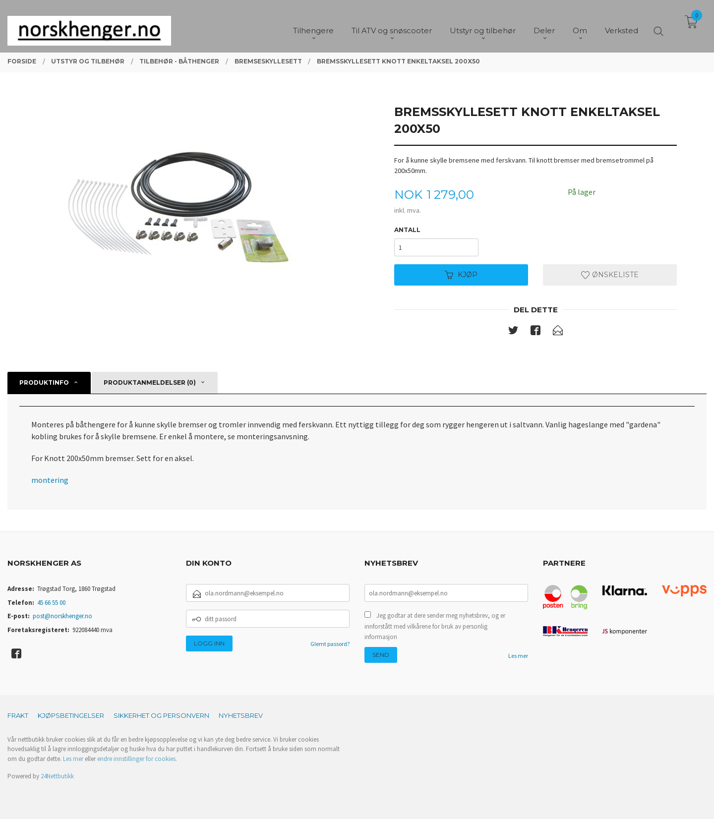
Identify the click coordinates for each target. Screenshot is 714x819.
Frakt (17, 715)
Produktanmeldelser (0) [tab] (150, 382)
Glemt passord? (330, 643)
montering (49, 480)
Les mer (518, 655)
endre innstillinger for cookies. (137, 759)
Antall (407, 230)
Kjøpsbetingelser (71, 715)
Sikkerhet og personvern (161, 715)
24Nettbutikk (57, 776)
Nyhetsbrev (241, 715)
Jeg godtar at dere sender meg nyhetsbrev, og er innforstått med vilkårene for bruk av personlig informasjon (434, 626)
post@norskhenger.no (62, 616)
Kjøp (461, 274)
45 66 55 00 (51, 602)
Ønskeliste (610, 274)
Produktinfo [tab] (44, 382)
